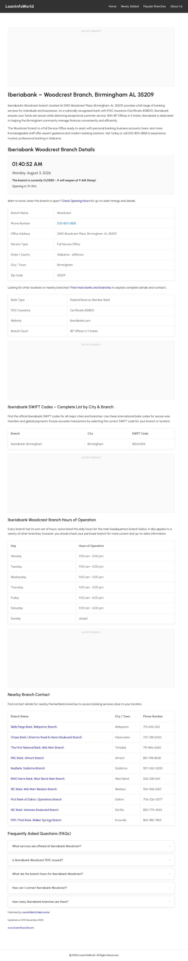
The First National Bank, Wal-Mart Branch (37, 747)
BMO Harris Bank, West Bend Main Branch (38, 778)
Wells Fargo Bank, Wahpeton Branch (34, 727)
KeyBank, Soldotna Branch (28, 768)
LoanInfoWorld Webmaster (36, 912)
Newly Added (130, 6)
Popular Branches (154, 6)
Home (112, 6)
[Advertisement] (91, 60)
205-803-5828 (66, 223)
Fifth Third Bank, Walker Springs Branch (36, 820)
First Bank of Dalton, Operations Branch (36, 799)
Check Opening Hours (76, 201)
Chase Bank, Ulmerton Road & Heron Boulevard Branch (46, 737)
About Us (176, 6)
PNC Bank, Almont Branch (27, 758)
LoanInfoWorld (20, 6)
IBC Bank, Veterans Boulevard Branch (35, 810)
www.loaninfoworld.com (21, 927)
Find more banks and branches (91, 287)
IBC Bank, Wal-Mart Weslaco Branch (34, 789)
